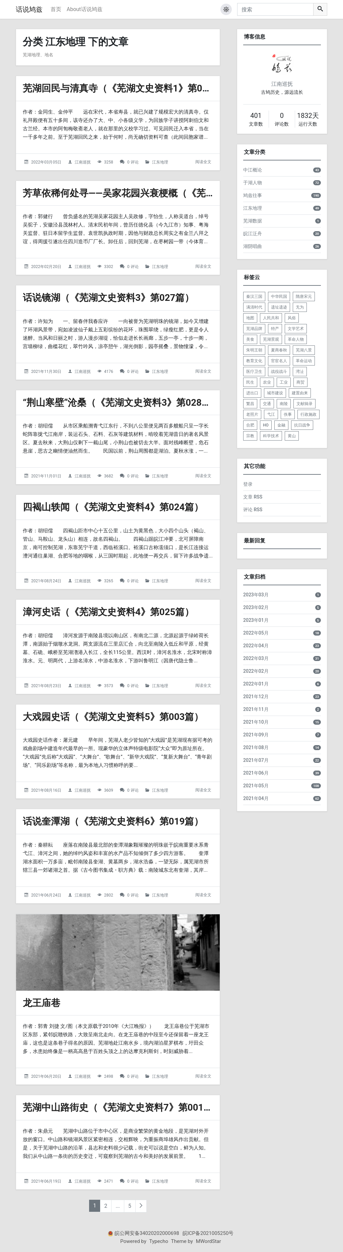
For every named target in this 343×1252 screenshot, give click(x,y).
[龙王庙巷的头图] (118, 952)
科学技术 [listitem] (271, 436)
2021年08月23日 (46, 685)
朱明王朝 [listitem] (254, 350)
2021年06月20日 (46, 1076)
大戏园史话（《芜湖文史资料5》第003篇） (113, 716)
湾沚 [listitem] (300, 371)
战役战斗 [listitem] (279, 371)
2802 (108, 895)
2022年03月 (256, 658)
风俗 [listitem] (292, 318)
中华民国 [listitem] (279, 296)
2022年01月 (256, 683)
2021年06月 (256, 773)
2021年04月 (256, 798)
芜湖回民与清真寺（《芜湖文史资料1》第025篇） (127, 88)
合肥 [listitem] (250, 425)
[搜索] (275, 9)
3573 (108, 685)
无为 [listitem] (300, 307)
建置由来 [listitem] (300, 393)
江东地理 (160, 162)
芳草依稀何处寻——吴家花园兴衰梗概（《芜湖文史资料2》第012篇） (167, 193)
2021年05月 (256, 785)
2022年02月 (256, 671)
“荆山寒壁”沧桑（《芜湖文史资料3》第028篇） (122, 402)
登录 (248, 484)
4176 (108, 371)
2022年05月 (256, 633)
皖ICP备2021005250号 (208, 1233)
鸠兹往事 (252, 195)
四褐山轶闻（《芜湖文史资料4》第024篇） (113, 507)
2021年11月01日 (46, 476)
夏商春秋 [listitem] (279, 350)
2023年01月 (256, 620)
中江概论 (252, 170)
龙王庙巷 (41, 1002)
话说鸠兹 (29, 9)
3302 (108, 266)
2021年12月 (256, 696)
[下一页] (141, 1206)
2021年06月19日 (46, 1181)
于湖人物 (252, 182)
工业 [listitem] (284, 382)
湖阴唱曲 (252, 246)
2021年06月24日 (46, 895)
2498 (108, 1076)
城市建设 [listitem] (275, 393)
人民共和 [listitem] (271, 318)
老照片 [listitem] (252, 414)
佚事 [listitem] (288, 414)
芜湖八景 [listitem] (304, 350)
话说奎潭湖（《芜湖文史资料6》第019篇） (113, 821)
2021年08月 (256, 747)
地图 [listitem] (250, 318)
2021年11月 (256, 709)
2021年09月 (256, 734)
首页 (56, 9)
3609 (108, 790)
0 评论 (133, 162)
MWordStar (208, 1241)
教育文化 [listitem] (254, 360)
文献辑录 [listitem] (304, 403)
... (118, 1206)
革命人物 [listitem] (296, 339)
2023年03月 (256, 594)
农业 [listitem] (267, 382)
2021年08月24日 (46, 581)
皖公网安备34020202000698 (147, 1233)
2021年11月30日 (46, 371)
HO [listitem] (266, 425)
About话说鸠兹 (84, 9)
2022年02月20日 (46, 266)
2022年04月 (256, 645)
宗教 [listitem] (250, 436)
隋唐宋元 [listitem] (304, 296)
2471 (108, 1181)
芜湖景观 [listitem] (271, 339)
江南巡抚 (83, 162)
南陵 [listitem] (284, 403)
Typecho (158, 1241)
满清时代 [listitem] (254, 307)
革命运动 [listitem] (304, 360)
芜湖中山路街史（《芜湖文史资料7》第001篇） (122, 1107)
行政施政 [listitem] (308, 414)
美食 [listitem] (250, 339)
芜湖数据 (252, 220)
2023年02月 (256, 607)
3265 (108, 581)
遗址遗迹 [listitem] (279, 307)
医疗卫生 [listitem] (254, 371)
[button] (226, 9)
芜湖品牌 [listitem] (254, 328)
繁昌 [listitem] (250, 403)
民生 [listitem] (250, 382)
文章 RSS (252, 497)
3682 (108, 476)
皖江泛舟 (252, 233)
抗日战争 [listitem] (302, 425)
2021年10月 (256, 722)
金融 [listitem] (281, 425)
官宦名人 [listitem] (279, 360)
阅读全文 (203, 161)
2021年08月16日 (46, 790)
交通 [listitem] (267, 403)
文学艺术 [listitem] (296, 328)
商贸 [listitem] (300, 382)
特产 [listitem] (275, 328)
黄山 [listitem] (292, 436)
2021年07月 (256, 760)
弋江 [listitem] (271, 414)
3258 (108, 162)
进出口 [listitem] (252, 393)
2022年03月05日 (46, 162)
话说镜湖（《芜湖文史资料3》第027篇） (108, 297)
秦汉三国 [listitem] (254, 296)
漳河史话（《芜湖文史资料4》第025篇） (108, 611)
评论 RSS (252, 509)
